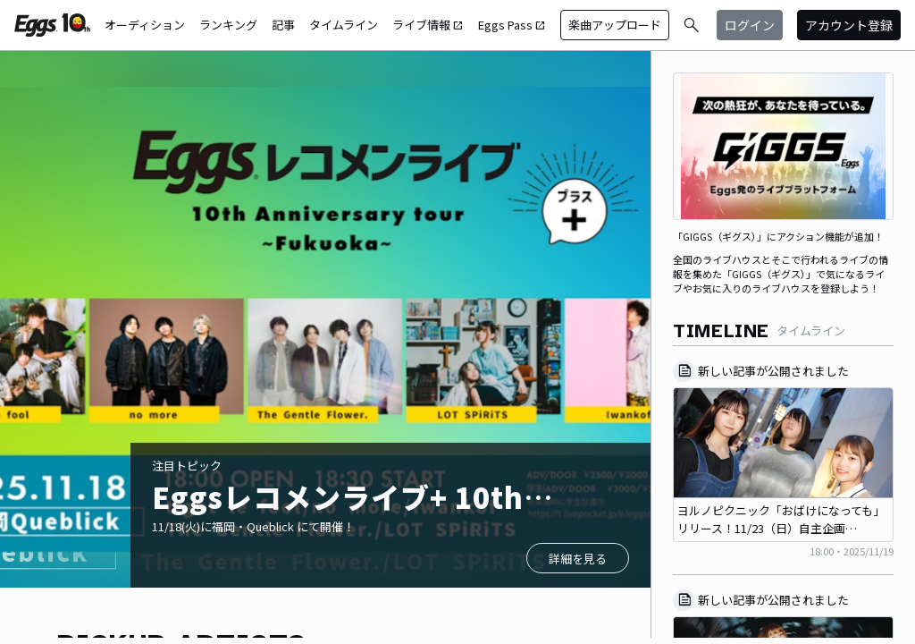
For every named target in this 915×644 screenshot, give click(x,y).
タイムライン (343, 24)
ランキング (228, 24)
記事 (283, 24)
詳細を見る (578, 558)
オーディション (145, 24)
